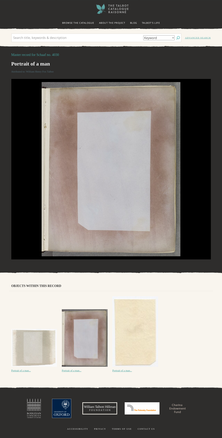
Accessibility (77, 429)
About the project (112, 22)
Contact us (146, 429)
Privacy (100, 429)
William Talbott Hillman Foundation (99, 408)
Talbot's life (151, 22)
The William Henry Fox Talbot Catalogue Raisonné (111, 8)
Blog (133, 22)
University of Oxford (61, 408)
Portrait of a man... (21, 370)
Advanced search (198, 37)
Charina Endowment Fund (177, 408)
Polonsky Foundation (142, 408)
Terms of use (122, 429)
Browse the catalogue (78, 22)
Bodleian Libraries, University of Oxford (34, 408)
